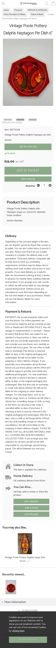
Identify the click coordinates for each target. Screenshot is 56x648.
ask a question (31, 501)
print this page (31, 514)
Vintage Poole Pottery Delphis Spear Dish (25, 557)
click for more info (28, 147)
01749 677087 (30, 610)
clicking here (18, 631)
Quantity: (30, 186)
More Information (15, 602)
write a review (31, 508)
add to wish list (28, 179)
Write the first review (12, 122)
